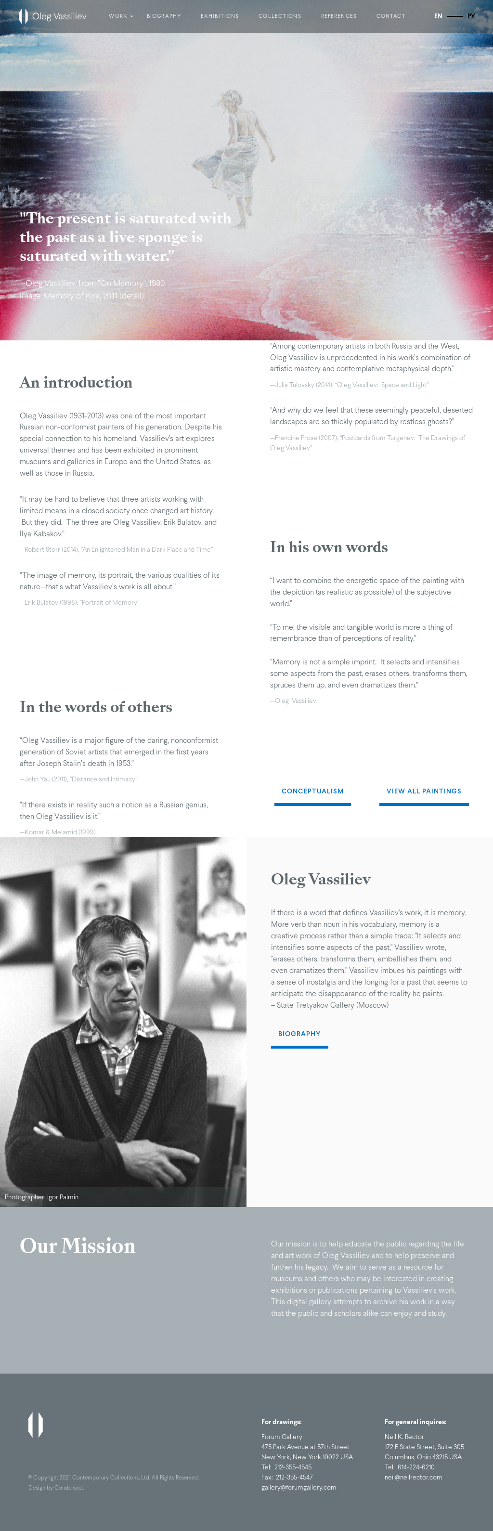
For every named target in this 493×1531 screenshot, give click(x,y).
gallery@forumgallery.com (299, 1487)
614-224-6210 (416, 1467)
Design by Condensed (55, 1488)
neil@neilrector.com (413, 1477)
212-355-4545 (292, 1467)
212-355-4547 (294, 1477)
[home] (52, 16)
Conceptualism (312, 791)
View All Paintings (424, 791)
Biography (299, 1033)
